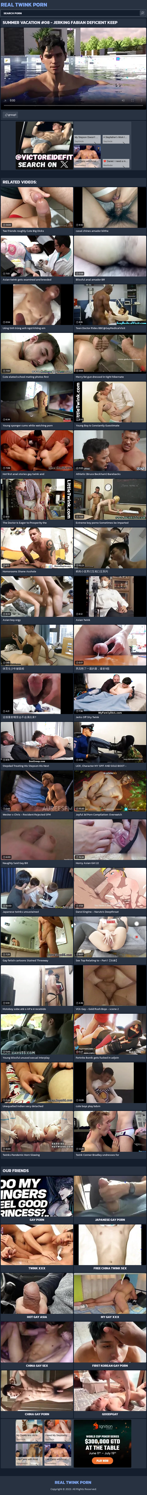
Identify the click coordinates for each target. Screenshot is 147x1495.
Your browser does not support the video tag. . (73, 69)
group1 (12, 115)
